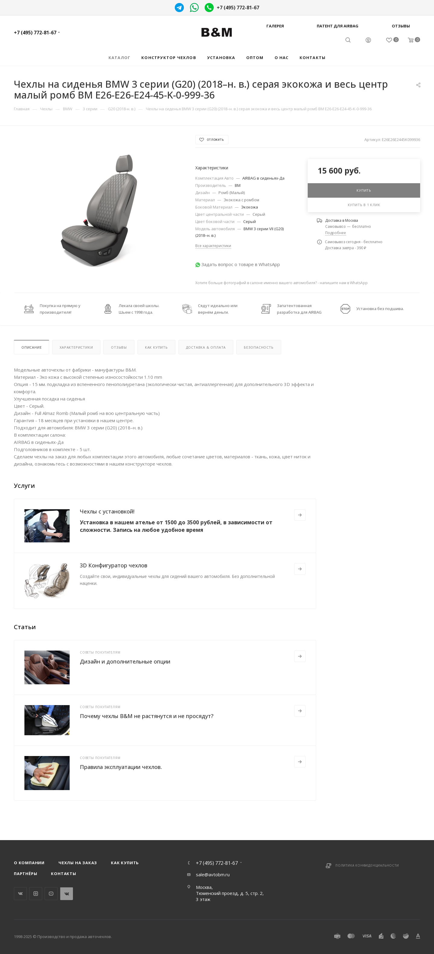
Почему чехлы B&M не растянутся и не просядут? (146, 716)
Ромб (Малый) (232, 192)
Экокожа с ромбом (241, 199)
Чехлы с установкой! (107, 511)
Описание (31, 347)
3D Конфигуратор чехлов (113, 565)
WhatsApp (66, 893)
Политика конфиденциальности (367, 865)
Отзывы (401, 26)
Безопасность (259, 347)
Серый (259, 214)
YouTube (51, 893)
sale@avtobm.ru (213, 874)
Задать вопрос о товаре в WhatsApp (240, 264)
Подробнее (335, 232)
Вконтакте (20, 893)
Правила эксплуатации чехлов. (121, 766)
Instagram (35, 893)
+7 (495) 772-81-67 (238, 7)
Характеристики (76, 347)
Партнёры (25, 873)
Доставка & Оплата (206, 347)
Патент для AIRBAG (337, 26)
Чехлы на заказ (77, 862)
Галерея (275, 26)
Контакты (63, 873)
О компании (29, 862)
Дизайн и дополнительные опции (125, 661)
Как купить (156, 347)
